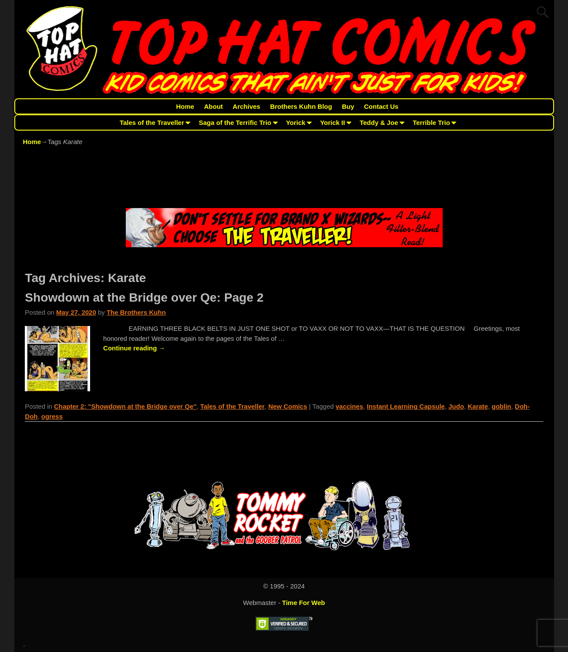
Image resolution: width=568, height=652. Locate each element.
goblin (501, 406)
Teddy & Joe (384, 122)
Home (185, 106)
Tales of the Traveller (157, 122)
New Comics (287, 406)
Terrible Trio (436, 122)
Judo (456, 406)
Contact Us (381, 106)
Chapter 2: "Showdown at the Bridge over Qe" (125, 406)
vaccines (349, 406)
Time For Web (303, 602)
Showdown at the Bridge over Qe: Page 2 (144, 297)
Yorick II (337, 122)
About (213, 106)
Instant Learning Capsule (406, 406)
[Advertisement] (284, 178)
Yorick (300, 122)
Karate (477, 406)
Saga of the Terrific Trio (240, 122)
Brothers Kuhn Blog (301, 106)
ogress (52, 416)
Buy (348, 106)
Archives (246, 106)
